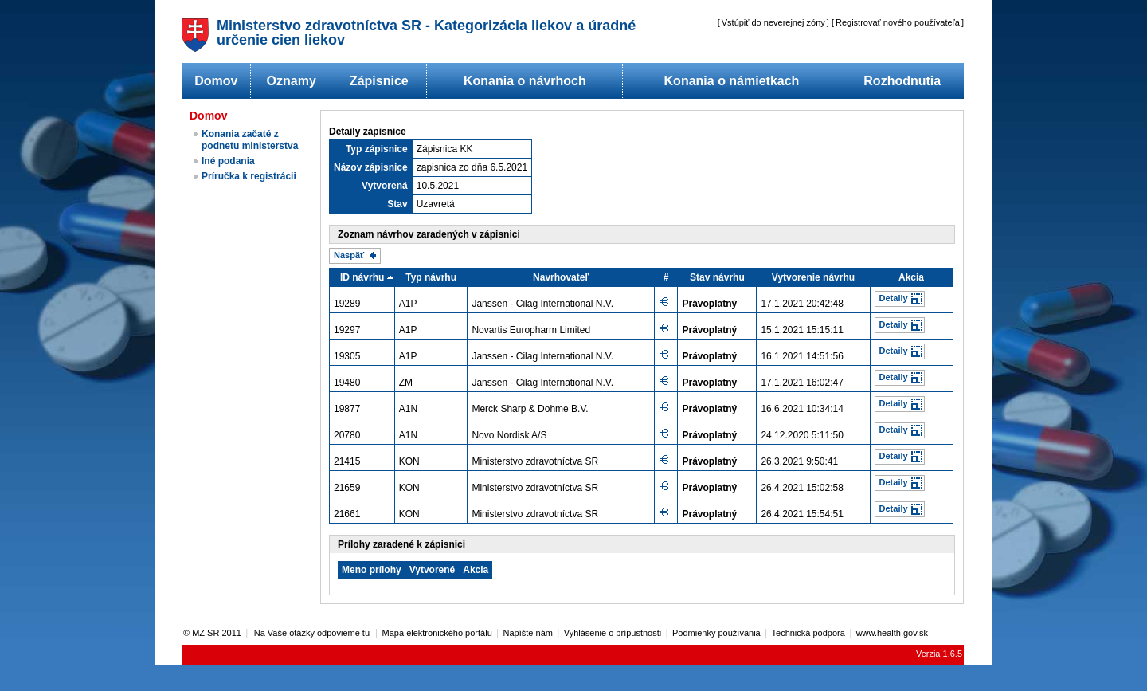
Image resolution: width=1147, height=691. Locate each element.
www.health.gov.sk (892, 633)
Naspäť (349, 255)
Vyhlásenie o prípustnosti (613, 633)
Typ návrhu (430, 277)
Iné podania (228, 161)
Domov (215, 81)
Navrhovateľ (561, 277)
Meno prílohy (371, 569)
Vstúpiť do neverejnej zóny (773, 22)
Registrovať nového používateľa (898, 22)
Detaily (893, 298)
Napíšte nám (528, 633)
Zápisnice (379, 81)
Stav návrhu (717, 277)
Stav (397, 204)
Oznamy (291, 81)
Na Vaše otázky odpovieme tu (313, 633)
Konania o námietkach (732, 81)
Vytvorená (385, 185)
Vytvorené (432, 569)
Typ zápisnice (377, 149)
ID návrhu (362, 277)
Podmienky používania (716, 633)
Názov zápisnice (371, 167)
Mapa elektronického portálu (437, 633)
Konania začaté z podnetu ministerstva (250, 139)
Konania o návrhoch (525, 81)
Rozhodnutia (902, 81)
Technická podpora (808, 633)
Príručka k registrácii (249, 176)
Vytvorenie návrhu (813, 277)
